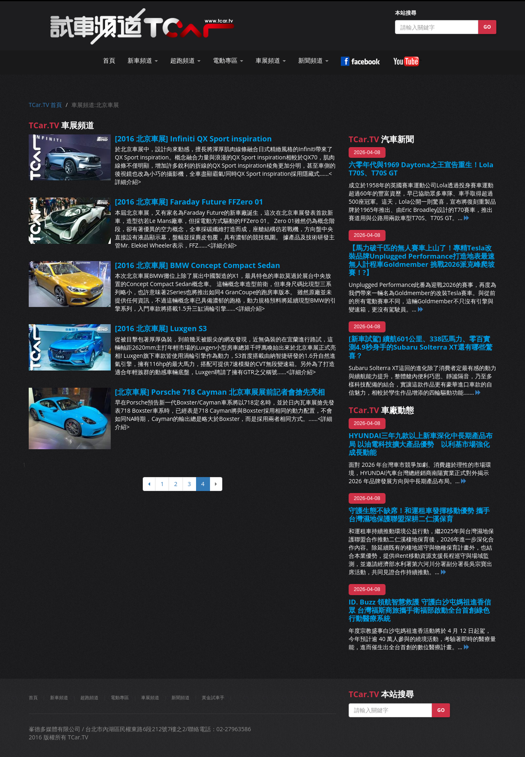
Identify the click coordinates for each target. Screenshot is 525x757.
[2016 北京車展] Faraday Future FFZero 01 (189, 202)
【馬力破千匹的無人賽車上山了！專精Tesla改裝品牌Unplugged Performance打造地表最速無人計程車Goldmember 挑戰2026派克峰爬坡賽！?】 (422, 260)
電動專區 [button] (228, 60)
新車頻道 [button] (143, 60)
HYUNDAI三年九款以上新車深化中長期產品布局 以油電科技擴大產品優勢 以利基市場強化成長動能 (421, 444)
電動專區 (120, 697)
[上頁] (149, 484)
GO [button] (487, 26)
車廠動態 (381, 410)
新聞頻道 (180, 697)
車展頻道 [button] (271, 60)
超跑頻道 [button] (185, 60)
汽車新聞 (381, 139)
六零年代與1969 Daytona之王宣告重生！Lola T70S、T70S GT (421, 168)
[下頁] (216, 484)
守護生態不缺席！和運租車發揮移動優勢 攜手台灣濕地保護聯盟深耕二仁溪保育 (419, 514)
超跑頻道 (89, 697)
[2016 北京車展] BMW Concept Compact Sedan (197, 265)
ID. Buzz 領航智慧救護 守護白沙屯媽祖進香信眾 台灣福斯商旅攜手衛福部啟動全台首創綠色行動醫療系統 (420, 610)
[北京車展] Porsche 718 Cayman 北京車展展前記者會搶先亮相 (220, 392)
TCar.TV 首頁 (45, 105)
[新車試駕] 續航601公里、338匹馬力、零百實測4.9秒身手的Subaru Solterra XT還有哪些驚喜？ (421, 347)
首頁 (109, 60)
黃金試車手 (213, 697)
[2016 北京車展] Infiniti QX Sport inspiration (193, 138)
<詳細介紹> (222, 245)
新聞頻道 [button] (313, 60)
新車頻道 (59, 697)
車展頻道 (150, 697)
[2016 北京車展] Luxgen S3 (161, 328)
